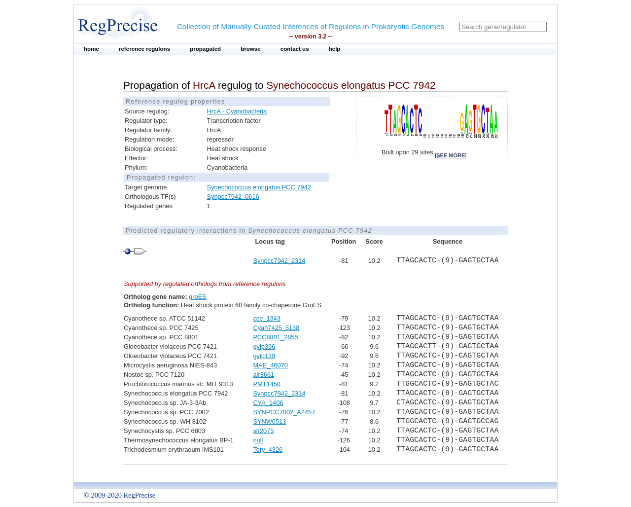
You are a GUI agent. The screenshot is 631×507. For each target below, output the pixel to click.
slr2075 (263, 431)
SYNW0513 (269, 421)
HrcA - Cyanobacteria (237, 111)
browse (251, 49)
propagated (205, 49)
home (91, 49)
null (258, 440)
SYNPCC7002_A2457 (284, 412)
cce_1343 (266, 318)
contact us (294, 49)
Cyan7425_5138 (276, 327)
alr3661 (263, 374)
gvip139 (264, 356)
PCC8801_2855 (275, 337)
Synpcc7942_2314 (279, 260)
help (335, 49)
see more (450, 155)
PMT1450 (266, 384)
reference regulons (144, 49)
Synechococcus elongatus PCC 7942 (259, 187)
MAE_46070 (270, 365)
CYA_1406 (268, 402)
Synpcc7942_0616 (233, 196)
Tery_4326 (267, 449)
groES (198, 296)
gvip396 (264, 346)
